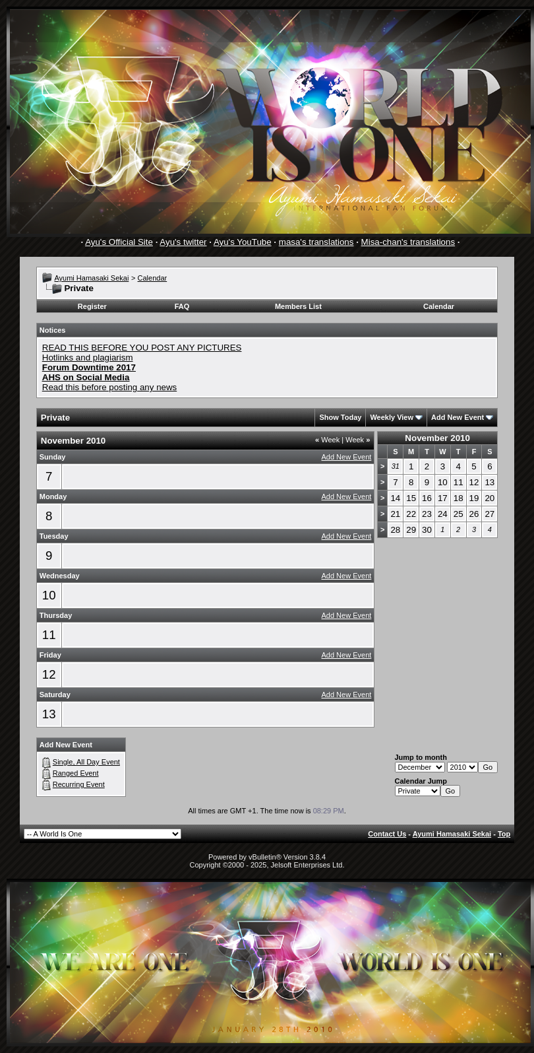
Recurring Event (79, 784)
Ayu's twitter (183, 242)
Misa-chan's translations (408, 242)
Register (92, 306)
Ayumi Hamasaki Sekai (91, 278)
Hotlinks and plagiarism (87, 357)
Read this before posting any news (109, 387)
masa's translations (316, 242)
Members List (298, 306)
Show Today (340, 417)
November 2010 (437, 438)
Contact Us (387, 834)
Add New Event (457, 417)
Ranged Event (76, 773)
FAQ (182, 306)
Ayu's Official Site (119, 242)
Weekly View (391, 417)
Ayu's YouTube (243, 242)
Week (327, 440)
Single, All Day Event (86, 762)
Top (504, 834)
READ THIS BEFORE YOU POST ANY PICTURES (142, 348)
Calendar (152, 278)
